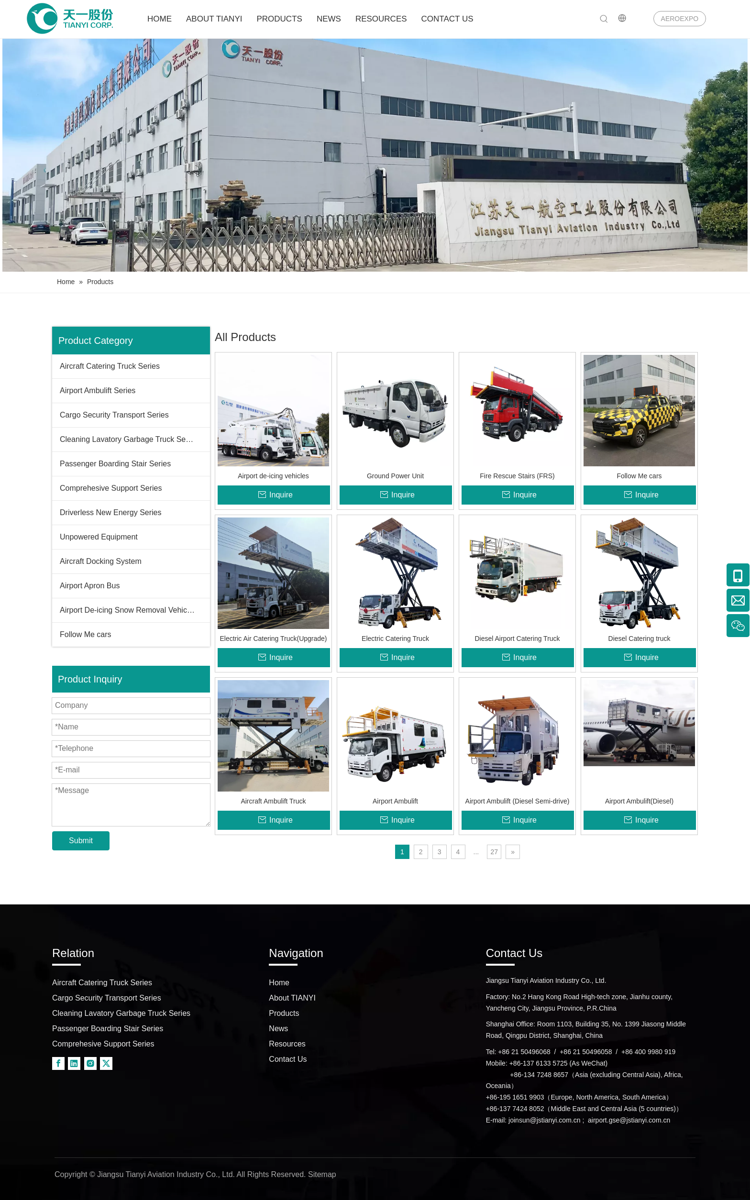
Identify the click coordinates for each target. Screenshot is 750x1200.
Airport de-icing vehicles (273, 476)
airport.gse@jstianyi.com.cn (629, 1120)
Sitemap (322, 1174)
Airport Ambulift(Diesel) (639, 801)
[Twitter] (106, 1063)
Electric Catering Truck (395, 638)
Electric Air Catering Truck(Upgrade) (273, 638)
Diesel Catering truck (639, 638)
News (278, 1028)
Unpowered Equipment (99, 537)
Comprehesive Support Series (111, 488)
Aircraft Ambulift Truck (273, 801)
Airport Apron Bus (90, 586)
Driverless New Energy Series (111, 512)
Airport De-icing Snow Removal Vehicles (128, 610)
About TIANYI (292, 998)
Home (279, 983)
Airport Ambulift (395, 801)
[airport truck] (375, 155)
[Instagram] (90, 1063)
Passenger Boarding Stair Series (115, 464)
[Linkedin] (74, 1063)
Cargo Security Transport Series (114, 415)
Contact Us (288, 1059)
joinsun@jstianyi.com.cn (544, 1120)
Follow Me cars (85, 634)
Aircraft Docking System (101, 561)
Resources (287, 1044)
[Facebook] (58, 1063)
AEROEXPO (680, 18)
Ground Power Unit (395, 476)
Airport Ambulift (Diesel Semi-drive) (517, 801)
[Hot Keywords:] (604, 19)
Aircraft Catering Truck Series (110, 366)
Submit (81, 841)
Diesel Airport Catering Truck (517, 638)
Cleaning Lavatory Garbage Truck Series (129, 439)
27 (494, 852)
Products (284, 1013)
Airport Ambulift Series (97, 390)
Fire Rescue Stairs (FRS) (517, 476)
